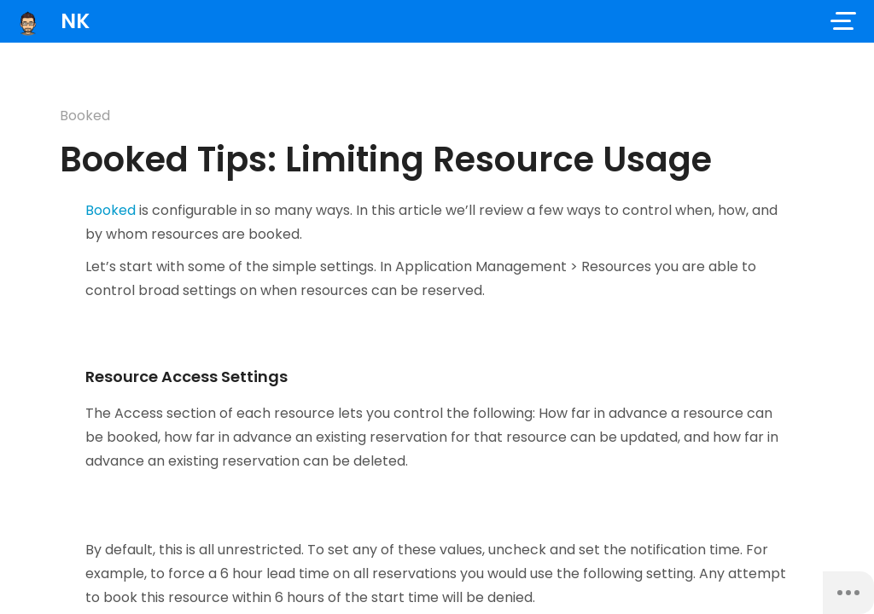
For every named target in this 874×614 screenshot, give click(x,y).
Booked (85, 115)
